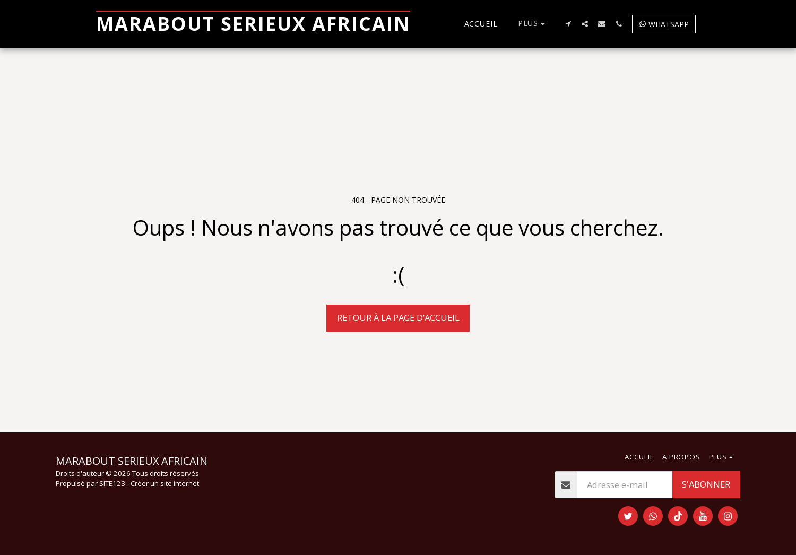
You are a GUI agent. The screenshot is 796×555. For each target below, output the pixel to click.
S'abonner (706, 484)
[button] (568, 24)
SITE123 (112, 483)
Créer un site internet (165, 483)
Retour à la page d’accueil (398, 317)
